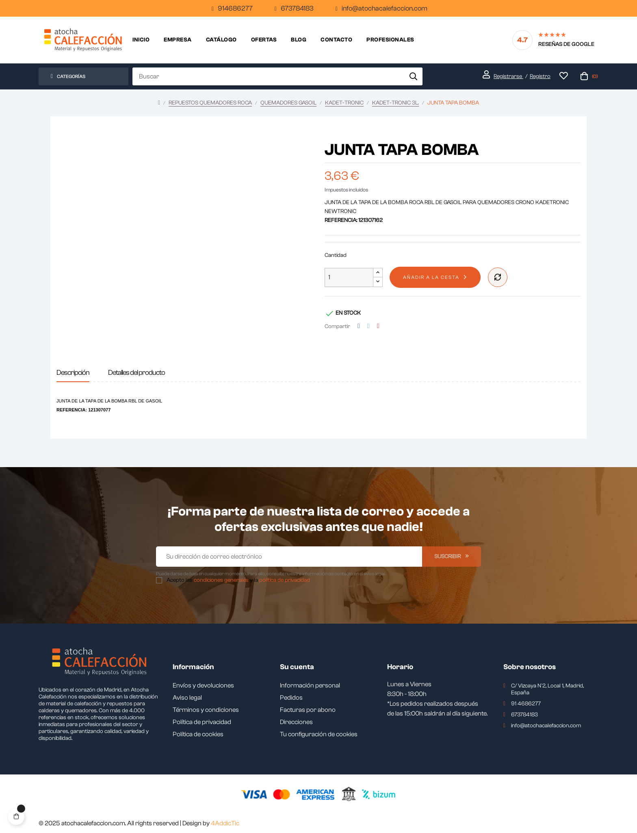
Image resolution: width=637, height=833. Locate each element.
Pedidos (291, 697)
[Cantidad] (349, 277)
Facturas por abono (308, 709)
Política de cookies (198, 734)
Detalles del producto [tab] (136, 372)
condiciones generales (221, 580)
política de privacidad (284, 580)
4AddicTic (225, 823)
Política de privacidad (202, 722)
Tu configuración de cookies (319, 734)
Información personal (310, 685)
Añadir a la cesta (431, 277)
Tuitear (368, 326)
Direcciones (296, 722)
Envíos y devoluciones (203, 685)
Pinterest (378, 326)
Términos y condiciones (206, 709)
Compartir (359, 326)
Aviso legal (187, 697)
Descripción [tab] (72, 372)
